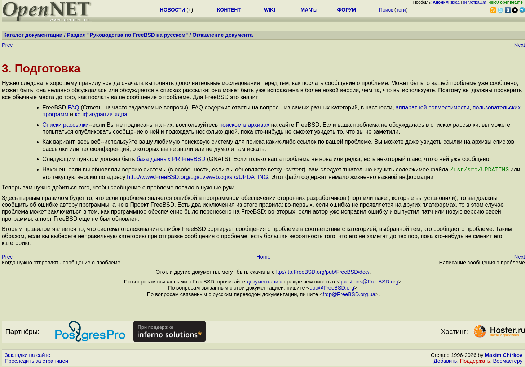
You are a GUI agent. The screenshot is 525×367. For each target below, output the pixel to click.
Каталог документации (33, 35)
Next (519, 45)
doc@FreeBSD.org (331, 287)
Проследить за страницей (36, 360)
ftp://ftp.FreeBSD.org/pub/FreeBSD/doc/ (322, 271)
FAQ (73, 107)
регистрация (474, 2)
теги (401, 10)
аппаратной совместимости (432, 107)
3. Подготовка (41, 68)
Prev (7, 45)
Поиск (386, 10)
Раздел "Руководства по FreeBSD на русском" (127, 35)
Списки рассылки (66, 125)
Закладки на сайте (27, 354)
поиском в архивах (244, 125)
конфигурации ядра (101, 114)
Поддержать (475, 360)
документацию (264, 281)
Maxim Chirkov (503, 354)
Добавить (445, 360)
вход (455, 2)
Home (263, 256)
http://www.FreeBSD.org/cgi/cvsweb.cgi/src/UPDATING (197, 176)
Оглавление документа (223, 35)
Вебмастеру (507, 360)
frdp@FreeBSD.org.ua (349, 293)
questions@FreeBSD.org (369, 281)
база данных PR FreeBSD (171, 159)
